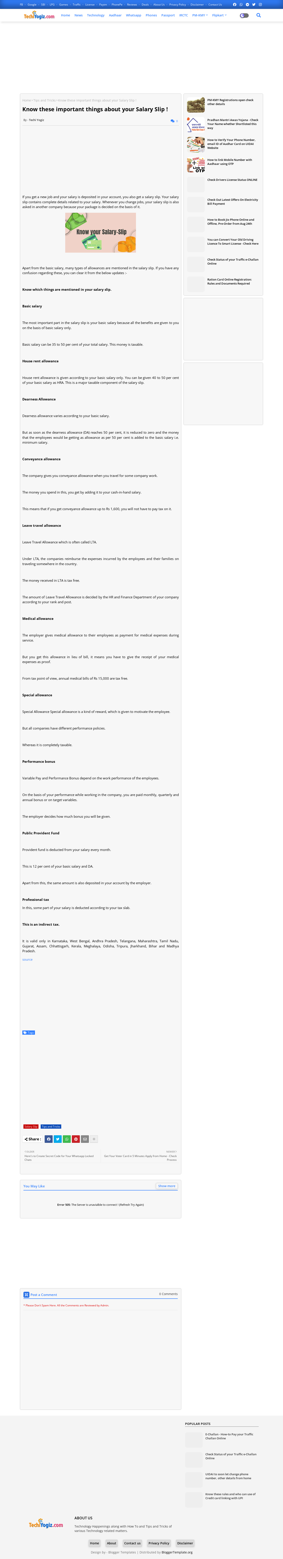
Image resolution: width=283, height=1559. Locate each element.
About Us (159, 4)
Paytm (103, 4)
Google (32, 4)
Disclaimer (198, 4)
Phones (151, 15)
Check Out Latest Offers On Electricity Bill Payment (232, 202)
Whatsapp (133, 15)
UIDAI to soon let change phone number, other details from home (228, 1476)
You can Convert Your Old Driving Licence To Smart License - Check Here (232, 242)
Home (65, 15)
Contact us (215, 4)
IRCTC (183, 15)
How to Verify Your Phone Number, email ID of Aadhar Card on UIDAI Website (231, 144)
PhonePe (117, 4)
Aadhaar (115, 15)
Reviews (132, 4)
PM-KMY (198, 15)
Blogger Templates (122, 1552)
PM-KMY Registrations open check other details (230, 102)
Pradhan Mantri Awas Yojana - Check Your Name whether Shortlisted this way (232, 124)
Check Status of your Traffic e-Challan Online (232, 261)
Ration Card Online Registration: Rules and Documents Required (229, 281)
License (90, 4)
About (111, 1543)
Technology (96, 15)
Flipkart (218, 15)
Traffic (77, 4)
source (27, 959)
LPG (52, 4)
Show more (166, 1186)
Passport (168, 15)
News (79, 15)
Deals (145, 4)
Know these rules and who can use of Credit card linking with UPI (230, 1496)
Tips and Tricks (44, 100)
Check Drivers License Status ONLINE (232, 180)
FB (22, 4)
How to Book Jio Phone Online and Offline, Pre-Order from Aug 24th (230, 222)
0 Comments (168, 1294)
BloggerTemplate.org (177, 1552)
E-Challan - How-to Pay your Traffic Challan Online (229, 1436)
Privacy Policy (178, 4)
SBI (43, 4)
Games (64, 4)
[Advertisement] (141, 57)
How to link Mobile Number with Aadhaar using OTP (229, 162)
